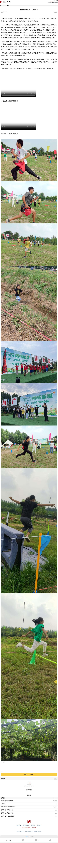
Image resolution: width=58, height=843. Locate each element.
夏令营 (54, 2)
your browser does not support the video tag (18, 84)
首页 (48, 2)
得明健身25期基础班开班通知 (8, 807)
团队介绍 (19, 825)
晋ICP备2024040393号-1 (29, 831)
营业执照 (34, 828)
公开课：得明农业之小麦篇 (7, 816)
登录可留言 (29, 790)
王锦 (2, 12)
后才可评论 (29, 836)
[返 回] (29, 795)
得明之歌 (3, 803)
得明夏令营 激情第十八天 (7, 810)
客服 (52, 2)
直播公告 (6, 5)
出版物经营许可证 (26, 828)
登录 (55, 0)
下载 (1, 771)
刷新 (57, 2)
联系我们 (39, 825)
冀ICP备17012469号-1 (37, 831)
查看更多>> (55, 797)
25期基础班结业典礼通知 (7, 800)
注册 (57, 0)
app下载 (51, 0)
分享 (50, 2)
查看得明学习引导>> (29, 774)
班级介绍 (33, 825)
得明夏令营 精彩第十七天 (7, 813)
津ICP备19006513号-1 (20, 831)
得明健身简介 (26, 825)
